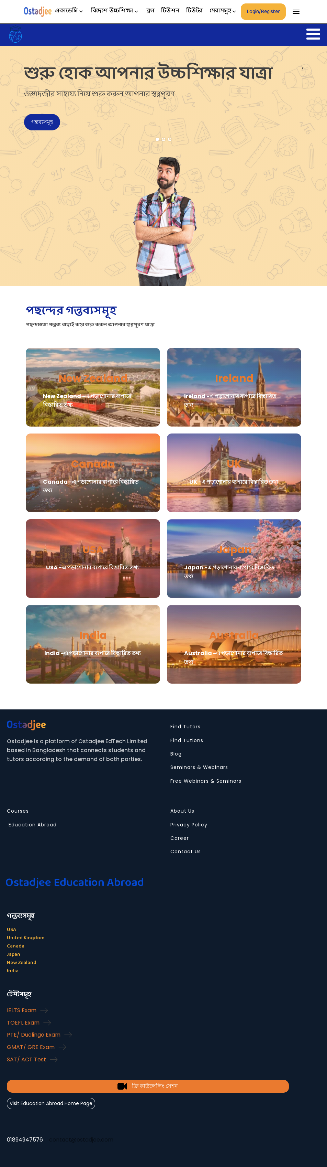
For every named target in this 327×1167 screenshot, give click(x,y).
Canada (93, 464)
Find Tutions (186, 740)
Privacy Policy (188, 824)
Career (179, 838)
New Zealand (93, 378)
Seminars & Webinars (199, 767)
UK (234, 464)
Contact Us (185, 851)
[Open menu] (296, 12)
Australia (234, 635)
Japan (234, 550)
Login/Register (263, 11)
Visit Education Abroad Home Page (51, 1103)
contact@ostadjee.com (81, 1140)
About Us (182, 811)
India (93, 635)
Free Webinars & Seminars (205, 781)
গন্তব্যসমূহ (42, 122)
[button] (70, 11)
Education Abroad (32, 824)
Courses (18, 811)
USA (93, 550)
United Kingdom (25, 938)
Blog (176, 754)
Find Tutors (185, 726)
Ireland (234, 378)
